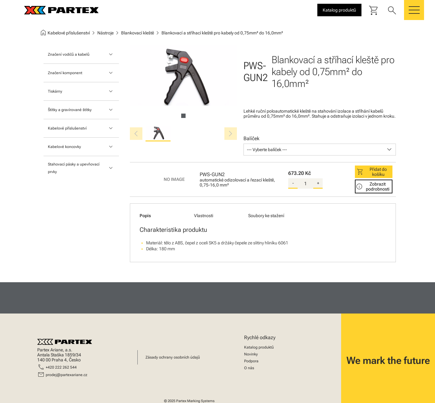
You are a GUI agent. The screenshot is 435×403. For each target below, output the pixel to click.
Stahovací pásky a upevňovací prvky (74, 168)
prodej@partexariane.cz (66, 375)
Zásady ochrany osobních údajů (173, 357)
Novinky (251, 354)
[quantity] (305, 183)
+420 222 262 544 (61, 367)
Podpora (251, 361)
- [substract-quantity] (293, 183)
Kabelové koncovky (64, 147)
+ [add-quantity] (318, 183)
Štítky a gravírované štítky (70, 110)
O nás (249, 368)
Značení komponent (65, 73)
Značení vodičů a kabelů (69, 54)
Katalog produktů (259, 347)
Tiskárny (55, 91)
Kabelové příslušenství (67, 128)
